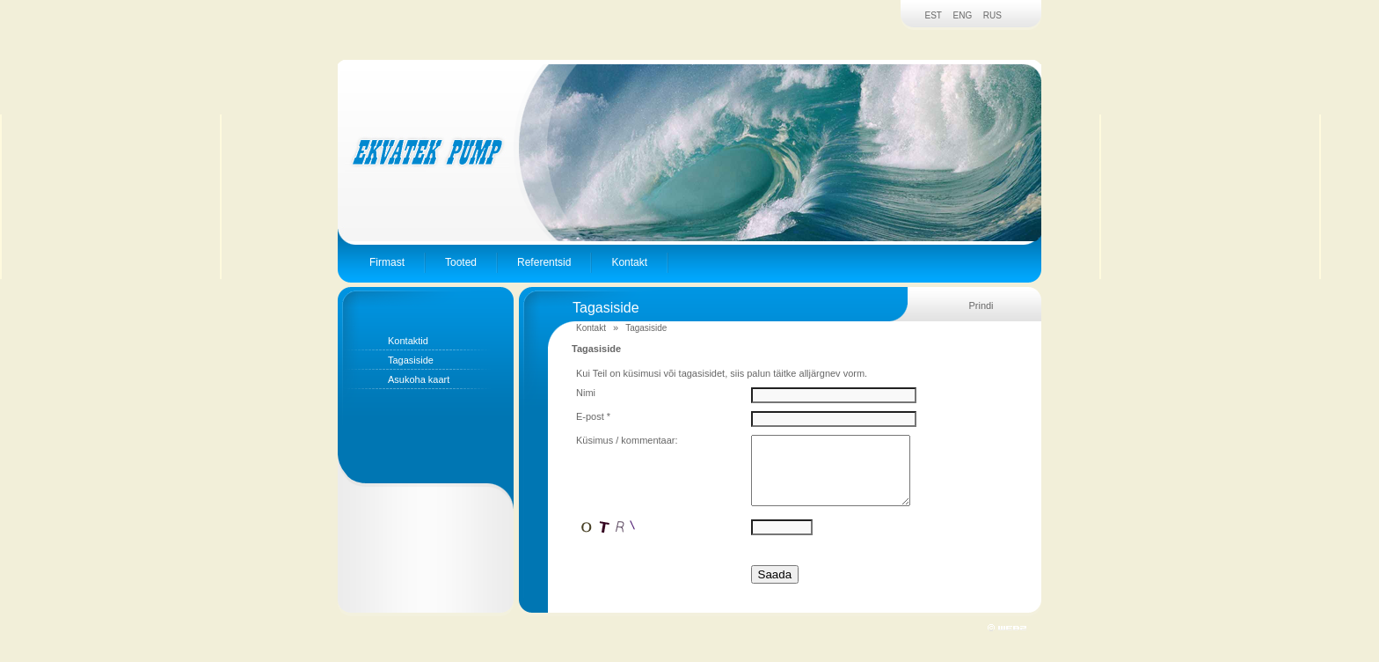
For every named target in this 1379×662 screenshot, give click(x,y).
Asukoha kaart (418, 379)
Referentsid (544, 262)
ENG (963, 15)
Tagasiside (411, 360)
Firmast (387, 262)
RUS (992, 15)
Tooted (461, 262)
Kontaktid (408, 340)
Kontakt (629, 262)
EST (933, 15)
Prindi (980, 305)
